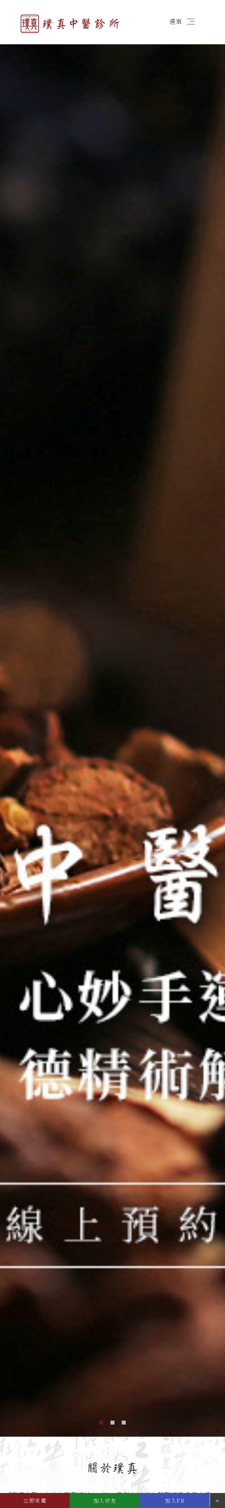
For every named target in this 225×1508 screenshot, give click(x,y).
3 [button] (124, 1421)
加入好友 (105, 1500)
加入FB (174, 1500)
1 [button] (101, 1421)
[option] (112, 734)
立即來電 (34, 1500)
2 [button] (112, 1421)
